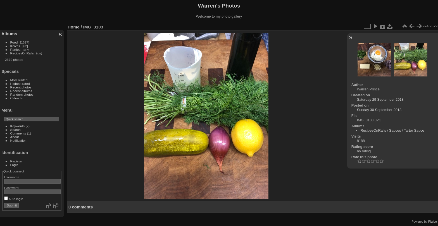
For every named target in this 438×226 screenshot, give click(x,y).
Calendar (17, 98)
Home (74, 27)
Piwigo (432, 221)
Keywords (17, 126)
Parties (15, 49)
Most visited (19, 80)
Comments (18, 133)
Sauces (395, 130)
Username (11, 177)
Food (14, 42)
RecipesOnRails (22, 53)
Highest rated (20, 83)
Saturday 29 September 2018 (380, 99)
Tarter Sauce (414, 130)
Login (14, 165)
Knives (15, 46)
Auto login (13, 199)
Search (15, 129)
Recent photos (21, 87)
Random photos (22, 94)
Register (16, 161)
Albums (9, 33)
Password (11, 187)
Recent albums (21, 91)
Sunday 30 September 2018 (379, 110)
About (14, 137)
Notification (18, 140)
